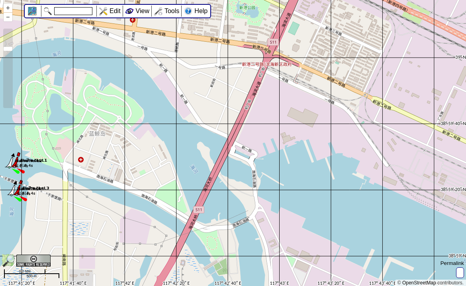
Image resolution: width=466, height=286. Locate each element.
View (142, 11)
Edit (115, 11)
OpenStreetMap (419, 283)
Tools (171, 11)
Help (201, 11)
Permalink (452, 263)
